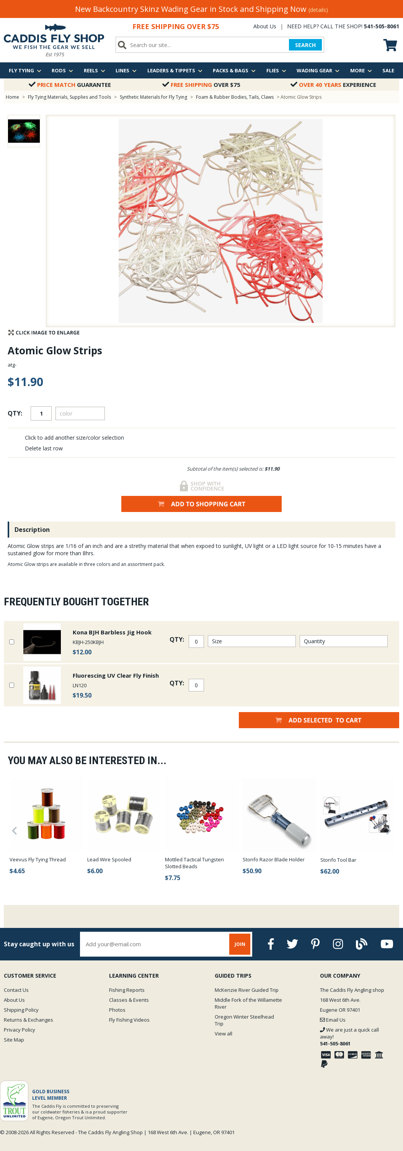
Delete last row (44, 448)
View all (223, 1033)
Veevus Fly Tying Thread (38, 859)
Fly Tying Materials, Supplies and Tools (69, 97)
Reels (94, 70)
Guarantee (70, 84)
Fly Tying (25, 70)
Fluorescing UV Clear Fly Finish (116, 675)
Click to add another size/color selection (74, 437)
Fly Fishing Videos (129, 1019)
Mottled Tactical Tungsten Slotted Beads (194, 863)
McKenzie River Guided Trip (247, 989)
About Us (264, 26)
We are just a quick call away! (349, 1036)
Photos (117, 1009)
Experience (333, 84)
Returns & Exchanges (28, 1019)
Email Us (333, 1019)
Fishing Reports (127, 989)
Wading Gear (318, 70)
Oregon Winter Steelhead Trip (244, 1020)
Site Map (14, 1039)
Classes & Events (129, 999)
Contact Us (16, 989)
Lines (126, 70)
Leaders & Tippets (174, 70)
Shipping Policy (21, 1009)
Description (32, 529)
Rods (62, 70)
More (361, 70)
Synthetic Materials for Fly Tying (153, 97)
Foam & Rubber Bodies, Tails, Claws (235, 97)
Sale (388, 70)
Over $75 (201, 84)
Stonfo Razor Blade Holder (274, 859)
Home (12, 97)
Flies (276, 70)
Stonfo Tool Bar (338, 859)
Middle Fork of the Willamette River (248, 1003)
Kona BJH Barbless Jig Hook (112, 632)
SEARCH (305, 45)
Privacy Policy (19, 1029)
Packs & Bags (234, 70)
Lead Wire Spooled (109, 859)
